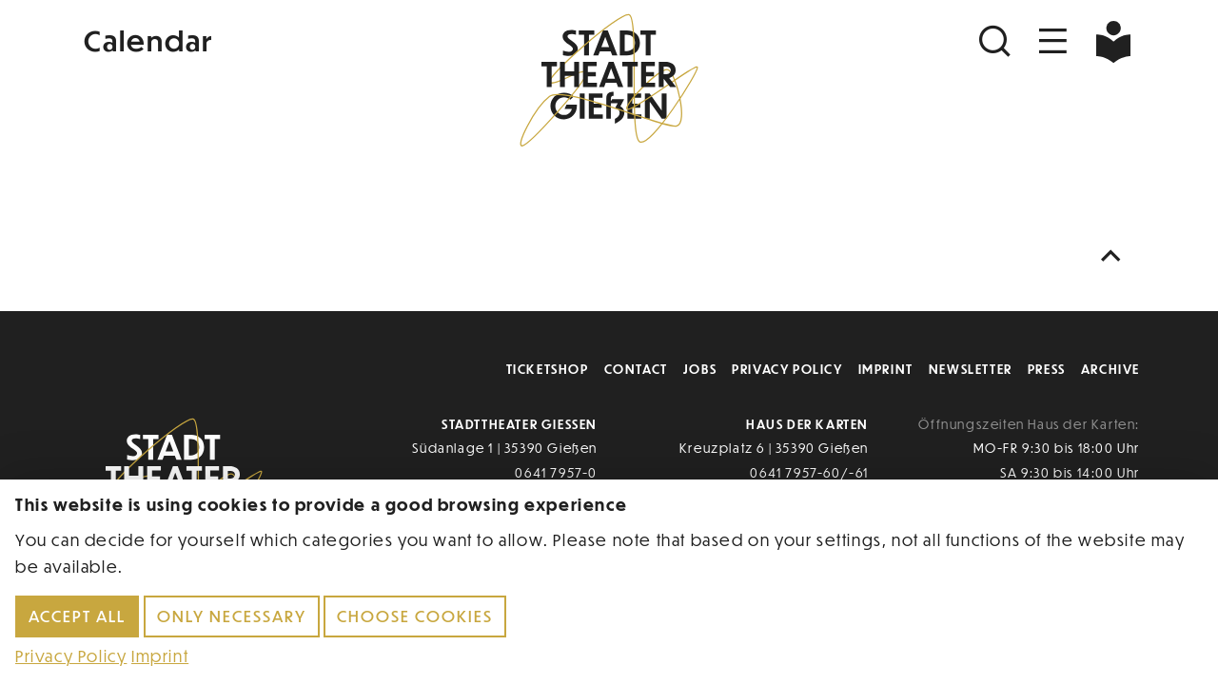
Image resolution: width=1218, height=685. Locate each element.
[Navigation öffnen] (1053, 41)
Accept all (77, 616)
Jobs (700, 369)
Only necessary (231, 616)
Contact (636, 369)
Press (1047, 369)
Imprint (886, 369)
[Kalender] (255, 38)
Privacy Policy (787, 369)
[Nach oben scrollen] (1115, 256)
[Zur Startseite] (609, 82)
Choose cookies (415, 616)
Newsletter (970, 369)
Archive (1110, 369)
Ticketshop (547, 369)
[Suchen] (997, 41)
